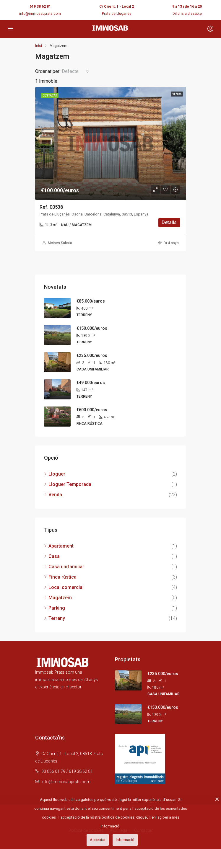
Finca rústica (62, 577)
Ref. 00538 (51, 207)
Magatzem (60, 597)
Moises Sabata (60, 243)
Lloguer (56, 474)
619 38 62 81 (40, 6)
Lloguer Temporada (69, 484)
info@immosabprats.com (40, 14)
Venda (55, 494)
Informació (125, 839)
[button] (75, 71)
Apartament (61, 546)
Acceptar (97, 839)
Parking (56, 608)
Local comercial (66, 587)
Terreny (56, 618)
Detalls (169, 222)
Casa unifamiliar (66, 566)
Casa (54, 556)
